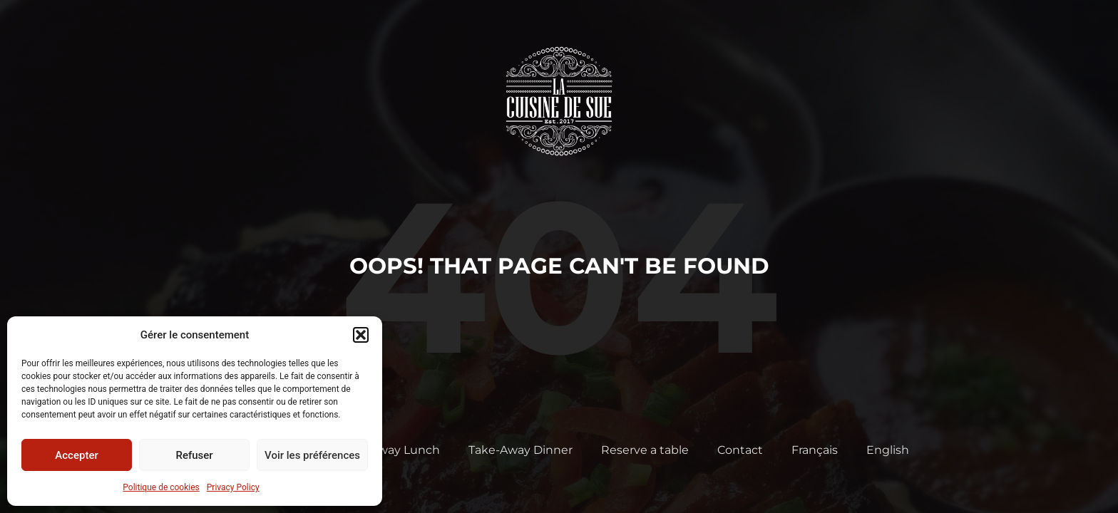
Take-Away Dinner (520, 450)
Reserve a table (645, 450)
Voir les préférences (312, 455)
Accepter (76, 455)
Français (814, 450)
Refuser (193, 455)
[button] (361, 335)
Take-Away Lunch (389, 450)
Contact (740, 450)
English (887, 450)
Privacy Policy (233, 487)
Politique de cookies (161, 487)
